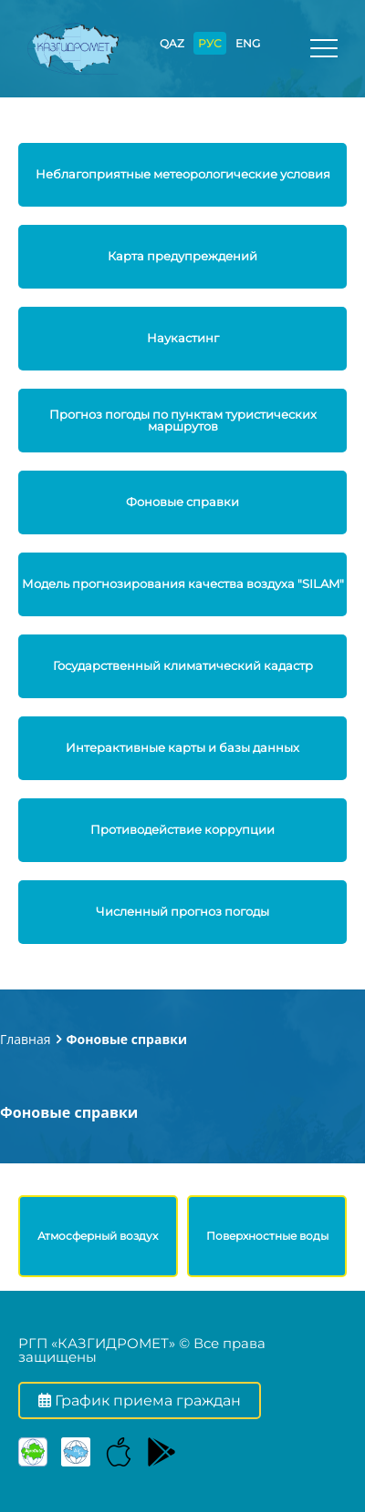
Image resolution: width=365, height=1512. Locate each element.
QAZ (172, 43)
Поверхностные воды (267, 1236)
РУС (210, 43)
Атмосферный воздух (97, 1236)
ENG (247, 43)
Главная (25, 1039)
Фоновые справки (127, 1039)
